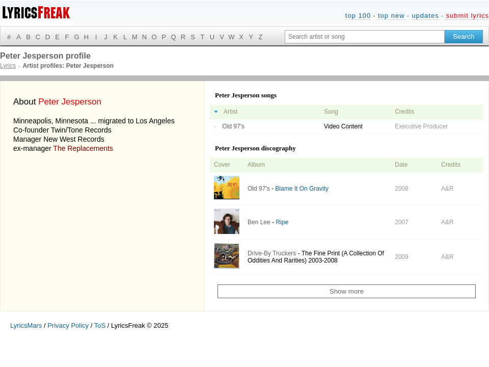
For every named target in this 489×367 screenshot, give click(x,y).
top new (391, 15)
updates (425, 15)
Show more (347, 291)
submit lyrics (467, 15)
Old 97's (233, 126)
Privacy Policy (68, 325)
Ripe (282, 222)
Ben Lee (259, 222)
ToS (99, 325)
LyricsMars (26, 325)
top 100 (358, 15)
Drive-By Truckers (272, 253)
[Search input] (365, 36)
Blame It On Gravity (302, 188)
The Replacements (83, 148)
